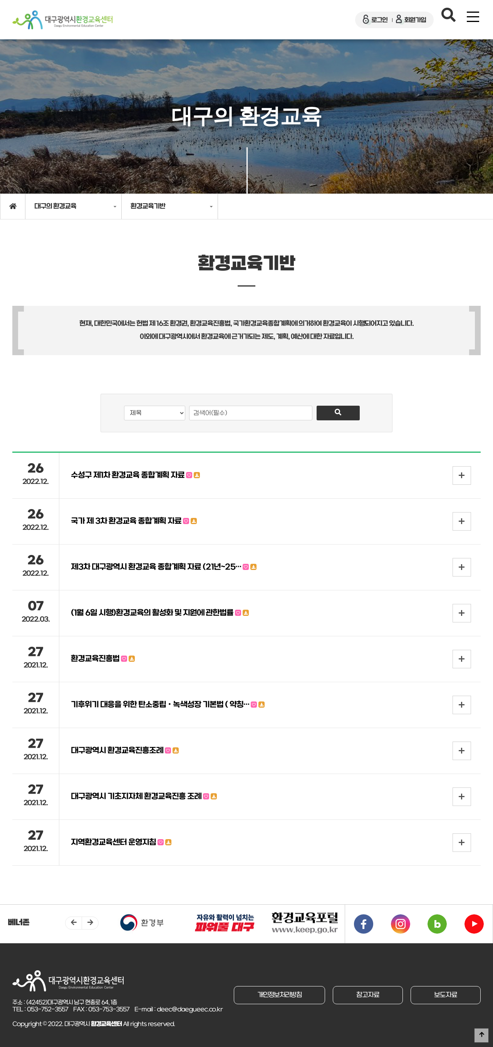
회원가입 (411, 20)
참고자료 (367, 995)
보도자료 (445, 995)
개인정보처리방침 (279, 995)
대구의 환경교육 (55, 206)
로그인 (375, 20)
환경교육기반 (148, 206)
